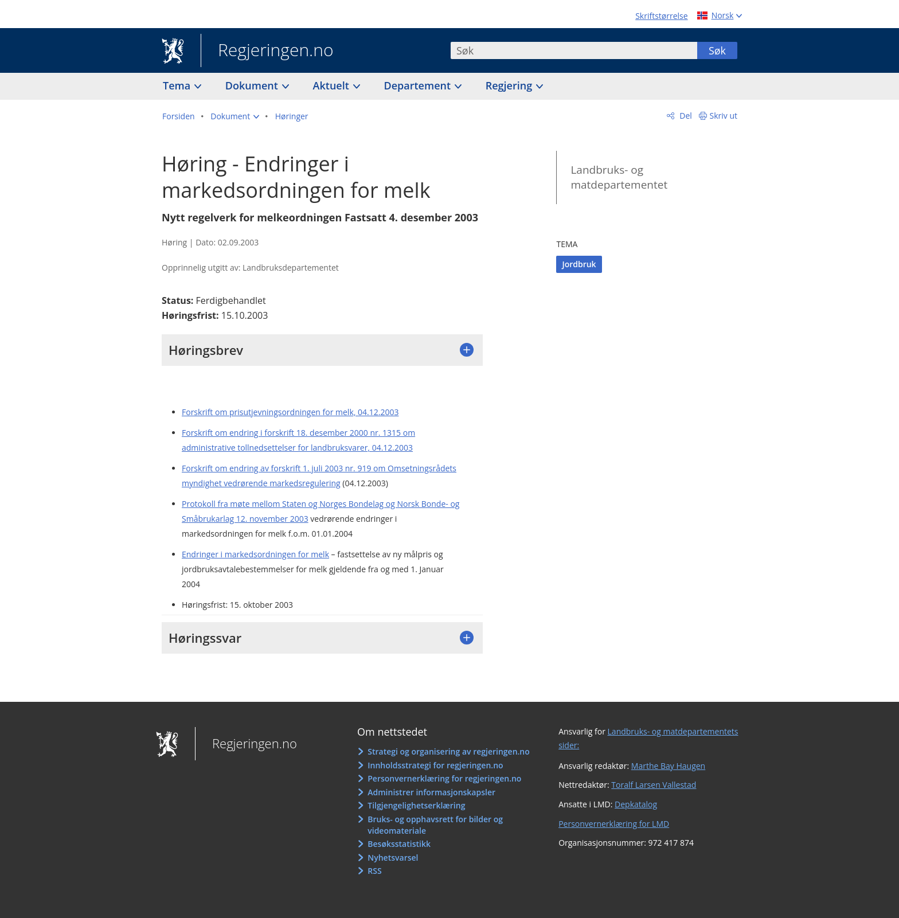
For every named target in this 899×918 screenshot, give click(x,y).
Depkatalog (636, 804)
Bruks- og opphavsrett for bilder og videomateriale (435, 825)
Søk (717, 50)
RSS (374, 870)
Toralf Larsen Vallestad (653, 784)
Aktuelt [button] (332, 85)
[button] (234, 116)
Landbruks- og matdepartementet (618, 177)
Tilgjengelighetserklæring (416, 805)
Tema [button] (178, 85)
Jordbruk (579, 264)
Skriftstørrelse (661, 15)
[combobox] (574, 50)
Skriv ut (724, 115)
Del (685, 115)
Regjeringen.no (267, 51)
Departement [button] (419, 85)
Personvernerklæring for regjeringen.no (444, 778)
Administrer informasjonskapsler (431, 792)
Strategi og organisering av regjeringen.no (449, 751)
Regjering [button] (510, 85)
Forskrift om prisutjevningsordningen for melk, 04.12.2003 (290, 412)
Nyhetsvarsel (393, 857)
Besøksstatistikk (399, 843)
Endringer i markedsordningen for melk (255, 554)
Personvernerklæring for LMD (613, 823)
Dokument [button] (253, 85)
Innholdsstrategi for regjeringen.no (435, 765)
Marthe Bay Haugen (668, 765)
